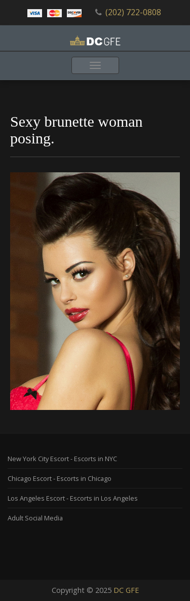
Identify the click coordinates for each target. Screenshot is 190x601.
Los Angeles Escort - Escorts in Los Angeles (73, 498)
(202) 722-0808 (133, 12)
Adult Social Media (35, 517)
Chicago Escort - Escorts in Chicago (59, 478)
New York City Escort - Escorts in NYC (62, 458)
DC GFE (126, 590)
